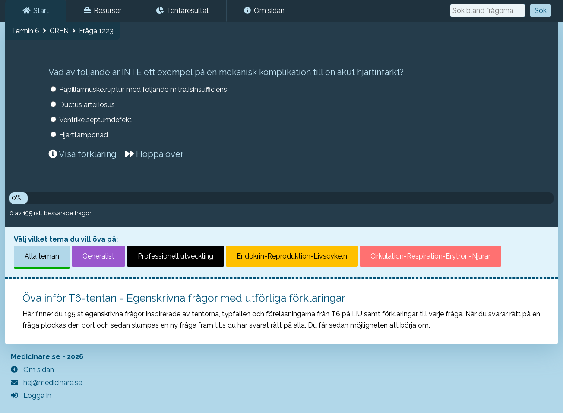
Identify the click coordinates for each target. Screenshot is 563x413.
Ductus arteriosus (87, 105)
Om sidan (264, 10)
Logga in (31, 395)
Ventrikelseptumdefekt (95, 120)
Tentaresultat (182, 10)
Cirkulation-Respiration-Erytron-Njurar (430, 256)
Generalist (98, 256)
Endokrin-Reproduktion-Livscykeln (292, 256)
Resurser (102, 10)
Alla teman (42, 256)
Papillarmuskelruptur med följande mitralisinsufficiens (143, 89)
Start (35, 10)
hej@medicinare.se (46, 382)
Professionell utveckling (175, 256)
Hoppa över (154, 154)
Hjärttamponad (83, 135)
